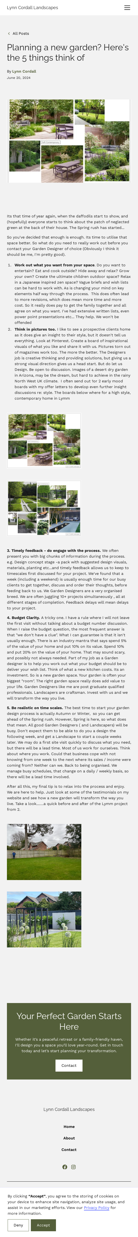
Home (69, 1126)
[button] (126, 7)
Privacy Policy (96, 1207)
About (69, 1138)
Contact (69, 1065)
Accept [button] (43, 1225)
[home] (32, 8)
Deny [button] (18, 1225)
